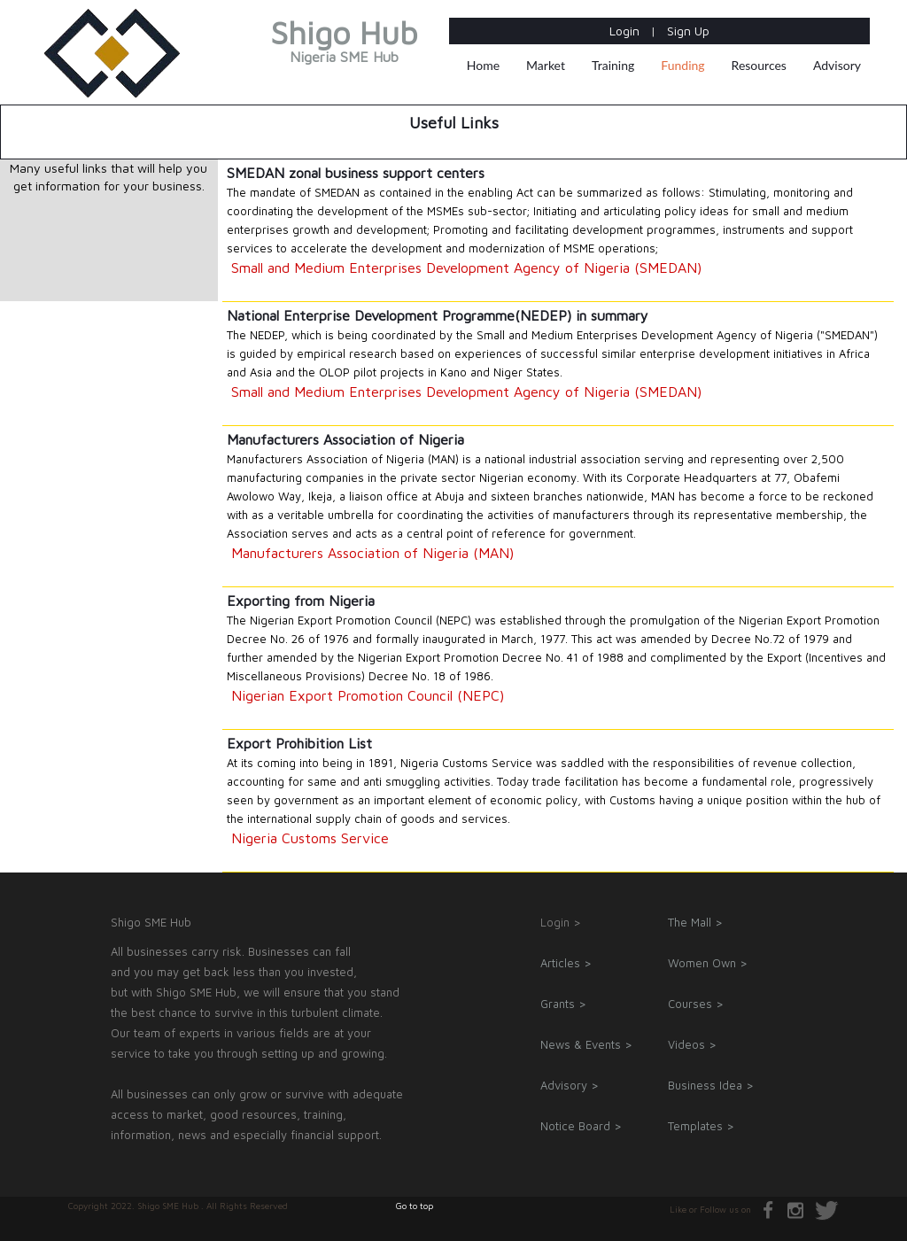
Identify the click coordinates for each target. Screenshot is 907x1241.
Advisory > (569, 1085)
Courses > (696, 1004)
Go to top (414, 1205)
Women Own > (708, 963)
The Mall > (695, 922)
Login (626, 30)
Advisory (837, 65)
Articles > (566, 963)
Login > (560, 922)
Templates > (701, 1126)
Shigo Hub (344, 44)
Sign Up (688, 30)
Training (613, 65)
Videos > (692, 1044)
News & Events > (586, 1044)
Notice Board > (581, 1126)
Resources (759, 65)
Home (483, 65)
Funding (682, 65)
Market (545, 65)
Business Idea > (711, 1085)
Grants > (563, 1004)
